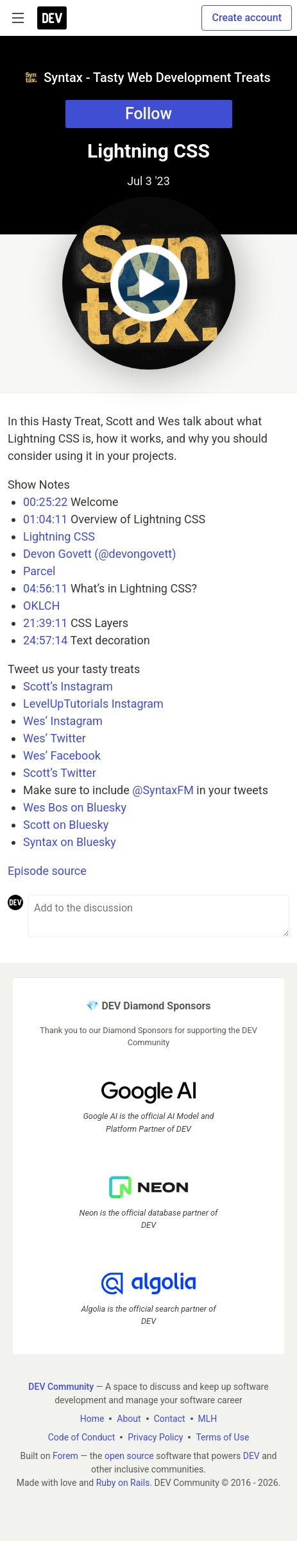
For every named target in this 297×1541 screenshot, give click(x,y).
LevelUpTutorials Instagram (93, 703)
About (128, 1419)
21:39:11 (45, 623)
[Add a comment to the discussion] (159, 915)
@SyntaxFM (163, 790)
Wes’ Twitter (54, 738)
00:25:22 (45, 502)
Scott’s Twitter (59, 772)
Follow (148, 113)
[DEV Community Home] (52, 18)
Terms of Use (222, 1437)
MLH (207, 1419)
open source (129, 1456)
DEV (251, 1456)
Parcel (39, 571)
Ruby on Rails (123, 1483)
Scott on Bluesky (65, 824)
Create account (247, 18)
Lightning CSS (59, 536)
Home (92, 1419)
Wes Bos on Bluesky (74, 807)
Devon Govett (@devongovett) (99, 553)
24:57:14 (45, 640)
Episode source (47, 870)
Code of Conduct (81, 1437)
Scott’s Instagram (68, 686)
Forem (65, 1456)
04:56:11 (45, 588)
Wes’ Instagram (63, 721)
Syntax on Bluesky (69, 842)
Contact (169, 1419)
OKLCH (41, 605)
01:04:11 (45, 519)
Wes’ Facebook (62, 755)
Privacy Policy (155, 1437)
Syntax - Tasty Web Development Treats (147, 77)
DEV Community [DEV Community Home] (61, 1387)
